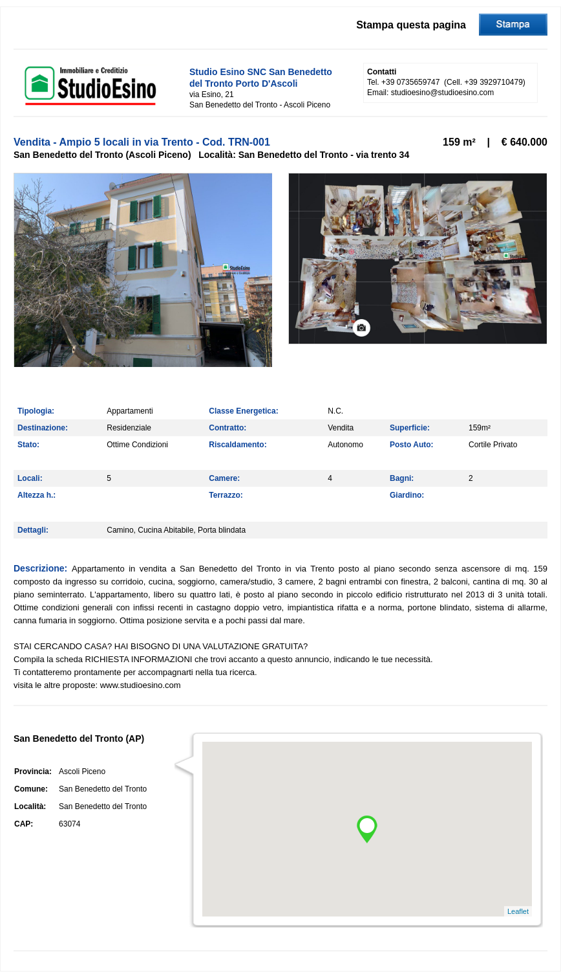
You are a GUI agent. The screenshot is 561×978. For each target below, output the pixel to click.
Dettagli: (32, 530)
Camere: (224, 478)
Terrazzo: (225, 495)
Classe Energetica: (243, 411)
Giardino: (407, 495)
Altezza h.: (36, 495)
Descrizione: (43, 568)
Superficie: (410, 427)
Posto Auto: (412, 444)
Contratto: (227, 427)
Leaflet (518, 911)
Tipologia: (35, 411)
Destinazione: (42, 427)
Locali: (30, 478)
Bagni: (402, 478)
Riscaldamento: (237, 444)
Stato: (28, 444)
